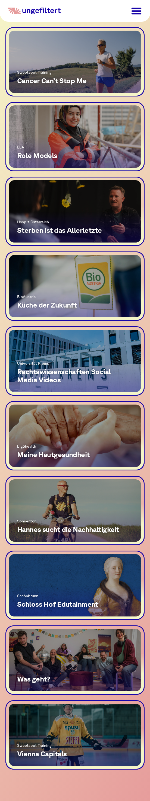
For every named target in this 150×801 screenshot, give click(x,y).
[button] (136, 11)
